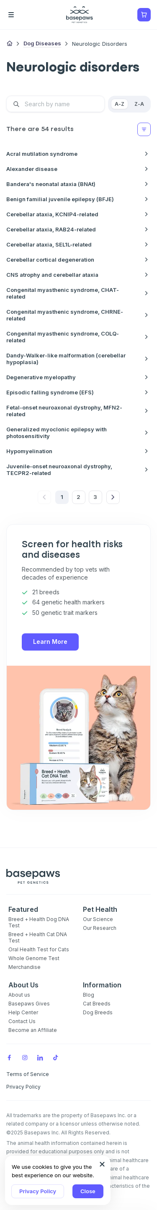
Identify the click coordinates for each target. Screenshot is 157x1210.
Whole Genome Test (33, 958)
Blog (88, 995)
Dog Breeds (98, 1012)
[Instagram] (25, 1057)
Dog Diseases (42, 43)
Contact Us (22, 1021)
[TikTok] (56, 1057)
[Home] (9, 43)
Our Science (98, 919)
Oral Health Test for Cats (38, 949)
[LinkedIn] (40, 1057)
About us (19, 995)
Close (87, 1191)
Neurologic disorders (99, 43)
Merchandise (24, 967)
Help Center (23, 1012)
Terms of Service (27, 1074)
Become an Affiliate (32, 1030)
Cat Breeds (97, 1003)
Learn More (50, 641)
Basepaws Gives (29, 1003)
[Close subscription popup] (102, 1164)
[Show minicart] (144, 14)
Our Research (99, 928)
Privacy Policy (37, 1191)
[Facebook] (9, 1057)
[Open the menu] (23, 14)
